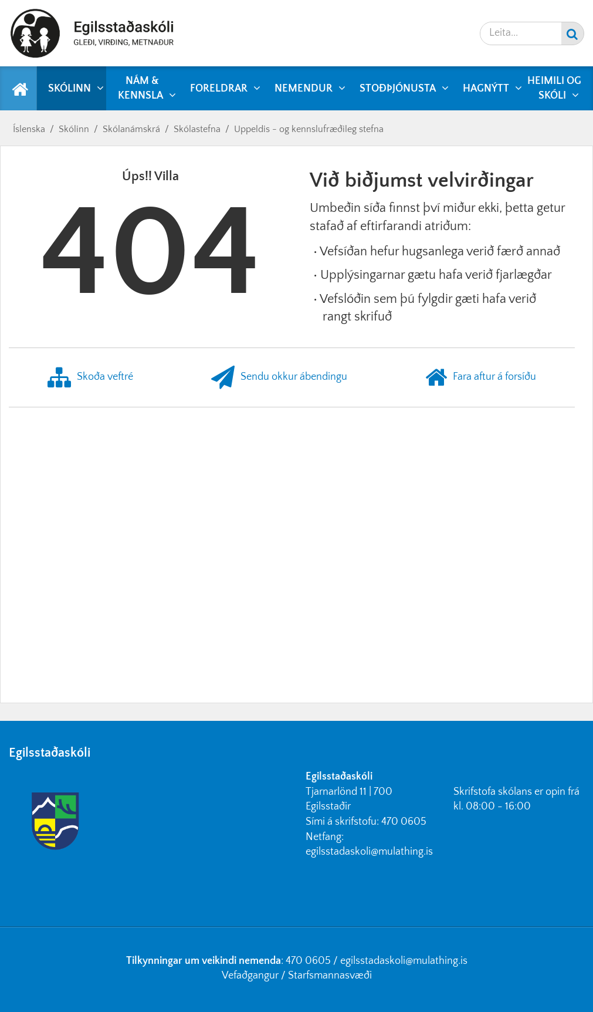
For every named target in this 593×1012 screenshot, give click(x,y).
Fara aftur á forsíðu (480, 377)
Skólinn (74, 129)
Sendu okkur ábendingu (279, 377)
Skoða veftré (90, 377)
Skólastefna (197, 129)
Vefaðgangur (250, 975)
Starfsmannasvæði (330, 975)
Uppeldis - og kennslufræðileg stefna (309, 129)
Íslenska (29, 129)
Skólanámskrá (131, 129)
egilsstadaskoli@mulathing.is (369, 852)
